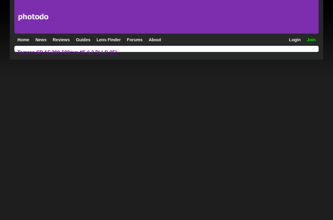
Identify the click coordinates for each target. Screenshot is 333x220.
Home (23, 39)
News (41, 39)
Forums (134, 39)
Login (295, 39)
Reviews (61, 39)
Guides (83, 39)
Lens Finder (109, 39)
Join (311, 39)
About (155, 39)
